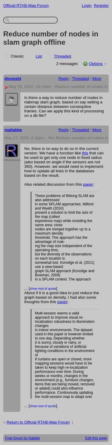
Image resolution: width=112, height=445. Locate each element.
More (97, 78)
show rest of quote (43, 288)
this (85, 153)
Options (95, 63)
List (39, 56)
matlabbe (13, 130)
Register (101, 5)
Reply (64, 78)
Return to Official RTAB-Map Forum (38, 422)
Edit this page (96, 438)
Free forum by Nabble (22, 438)
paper (88, 184)
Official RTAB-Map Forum (26, 5)
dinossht (12, 78)
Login (87, 5)
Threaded (62, 56)
